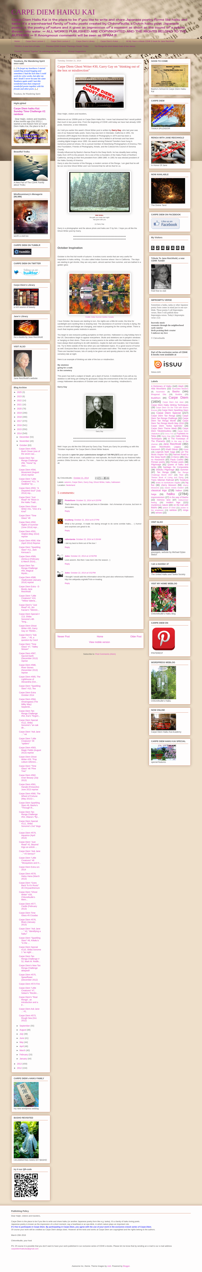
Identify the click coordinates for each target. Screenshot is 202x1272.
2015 (19, 429)
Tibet (181, 475)
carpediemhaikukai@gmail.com (24, 1249)
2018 (19, 417)
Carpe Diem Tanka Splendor (166, 426)
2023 (19, 396)
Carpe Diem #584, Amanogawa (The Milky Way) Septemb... (28, 703)
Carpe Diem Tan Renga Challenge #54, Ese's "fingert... (29, 713)
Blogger (126, 1266)
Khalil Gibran (172, 449)
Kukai (186, 449)
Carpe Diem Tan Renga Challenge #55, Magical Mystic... (28, 569)
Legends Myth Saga (165, 452)
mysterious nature (159, 505)
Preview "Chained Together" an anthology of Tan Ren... (38, 51)
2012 (19, 1068)
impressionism (158, 497)
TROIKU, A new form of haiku (27, 46)
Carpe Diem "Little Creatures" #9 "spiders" (27, 741)
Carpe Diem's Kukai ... (110, 41)
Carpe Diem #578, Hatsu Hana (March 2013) (29, 876)
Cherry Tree (169, 434)
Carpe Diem (77, 482)
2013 (19, 1064)
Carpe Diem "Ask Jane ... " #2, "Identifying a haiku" (30, 931)
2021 (19, 404)
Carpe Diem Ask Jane (173, 402)
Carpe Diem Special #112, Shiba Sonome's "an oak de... (28, 724)
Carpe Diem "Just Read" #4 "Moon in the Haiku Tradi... (29, 500)
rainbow (173, 510)
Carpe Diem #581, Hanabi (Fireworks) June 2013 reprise (29, 787)
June (22, 1038)
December (24, 437)
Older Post (135, 636)
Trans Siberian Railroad (162, 480)
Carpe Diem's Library (85, 41)
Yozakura (184, 480)
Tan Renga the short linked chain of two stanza (115, 46)
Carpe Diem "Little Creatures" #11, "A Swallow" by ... (29, 481)
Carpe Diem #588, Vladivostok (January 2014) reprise (30, 580)
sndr (109, 1266)
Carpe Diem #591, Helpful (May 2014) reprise (29, 534)
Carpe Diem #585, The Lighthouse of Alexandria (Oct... (29, 679)
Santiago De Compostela (175, 467)
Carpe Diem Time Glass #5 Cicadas (28, 914)
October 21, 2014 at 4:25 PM (88, 500)
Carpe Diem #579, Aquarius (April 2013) (27, 835)
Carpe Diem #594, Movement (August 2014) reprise (29, 472)
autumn (67, 482)
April (21, 1046)
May (21, 1042)
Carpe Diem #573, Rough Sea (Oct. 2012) (28, 1018)
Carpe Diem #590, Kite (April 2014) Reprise (29, 541)
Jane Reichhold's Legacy (166, 447)
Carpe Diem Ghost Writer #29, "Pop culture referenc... (28, 759)
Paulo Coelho (176, 459)
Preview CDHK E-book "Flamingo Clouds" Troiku (67, 46)
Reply (67, 511)
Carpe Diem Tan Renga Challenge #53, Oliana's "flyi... (29, 814)
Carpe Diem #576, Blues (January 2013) (27, 922)
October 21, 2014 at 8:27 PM (86, 520)
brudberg (69, 520)
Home (17, 41)
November (24, 441)
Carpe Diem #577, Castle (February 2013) (28, 906)
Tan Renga (162, 472)
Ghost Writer (99, 482)
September (24, 1026)
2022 (19, 400)
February (24, 1054)
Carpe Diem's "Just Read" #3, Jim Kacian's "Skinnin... (29, 607)
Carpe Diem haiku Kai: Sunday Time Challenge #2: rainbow (30, 111)
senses (159, 512)
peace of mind (169, 508)
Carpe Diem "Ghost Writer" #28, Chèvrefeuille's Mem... (28, 896)
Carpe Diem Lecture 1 (35, 41)
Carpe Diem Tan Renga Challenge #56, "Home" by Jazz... (28, 462)
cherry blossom (168, 485)
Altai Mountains (158, 388)
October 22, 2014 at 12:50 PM (84, 556)
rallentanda (70, 539)
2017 (19, 421)
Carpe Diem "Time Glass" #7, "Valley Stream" (28, 646)
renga (185, 510)
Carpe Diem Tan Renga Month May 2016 (169, 421)
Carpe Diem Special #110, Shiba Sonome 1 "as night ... (30, 949)
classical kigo (159, 490)
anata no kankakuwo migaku (168, 483)
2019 (19, 413)
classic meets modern (174, 488)
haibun (179, 490)
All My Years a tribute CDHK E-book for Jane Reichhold (150, 41)
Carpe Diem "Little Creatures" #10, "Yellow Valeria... (28, 598)
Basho (176, 391)
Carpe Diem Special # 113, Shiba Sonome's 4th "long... (29, 618)
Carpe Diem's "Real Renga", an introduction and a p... (28, 1001)
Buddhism (155, 398)
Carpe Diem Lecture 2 (60, 41)
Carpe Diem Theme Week (164, 428)
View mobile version (99, 642)
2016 (19, 425)
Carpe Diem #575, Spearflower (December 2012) (28, 977)
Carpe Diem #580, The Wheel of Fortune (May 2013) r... (29, 796)
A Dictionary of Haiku (161, 386)
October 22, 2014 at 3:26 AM (88, 539)
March (22, 1050)
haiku (108, 482)
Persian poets (177, 462)
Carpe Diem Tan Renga (163, 416)
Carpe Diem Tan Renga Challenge (169, 417)
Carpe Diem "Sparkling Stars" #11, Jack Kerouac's (29, 550)
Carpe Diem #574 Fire (29, 984)
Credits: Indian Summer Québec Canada (99, 317)
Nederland (70, 485)
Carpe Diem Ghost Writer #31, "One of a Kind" (30, 509)
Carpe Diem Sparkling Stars (175, 410)
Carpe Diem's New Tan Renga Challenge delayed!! (29, 968)
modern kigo (173, 502)
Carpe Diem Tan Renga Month (169, 419)
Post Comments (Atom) (105, 654)
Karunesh (155, 449)
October (23, 445)
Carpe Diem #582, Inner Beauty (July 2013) (28, 778)
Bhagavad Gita (158, 394)
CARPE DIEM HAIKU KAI (53, 12)
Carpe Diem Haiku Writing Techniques (169, 405)
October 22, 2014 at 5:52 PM (83, 573)
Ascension (160, 392)
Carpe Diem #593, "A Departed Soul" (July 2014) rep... (30, 490)
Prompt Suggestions (77, 51)
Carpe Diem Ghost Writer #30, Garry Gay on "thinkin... (28, 628)
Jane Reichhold (172, 444)
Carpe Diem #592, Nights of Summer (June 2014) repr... (28, 524)
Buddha (178, 394)
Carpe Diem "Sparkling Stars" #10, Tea (29, 687)
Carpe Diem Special (168, 412)
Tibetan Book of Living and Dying (167, 477)
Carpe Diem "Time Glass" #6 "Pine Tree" (27, 768)
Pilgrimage (156, 464)
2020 (19, 408)
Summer (184, 469)
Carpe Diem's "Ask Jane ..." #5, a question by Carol (28, 637)
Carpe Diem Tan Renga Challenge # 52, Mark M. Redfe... (29, 959)
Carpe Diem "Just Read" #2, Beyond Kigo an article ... (28, 844)
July (21, 1034)
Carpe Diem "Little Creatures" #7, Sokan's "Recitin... (28, 990)
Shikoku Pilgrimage (165, 469)
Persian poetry (158, 462)
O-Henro (175, 457)
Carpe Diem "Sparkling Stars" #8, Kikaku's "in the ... (29, 940)
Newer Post (64, 636)
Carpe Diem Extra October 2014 (27, 693)
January (23, 1058)
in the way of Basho (179, 497)
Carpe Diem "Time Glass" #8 (27, 516)
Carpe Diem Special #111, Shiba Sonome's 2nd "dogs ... (30, 825)
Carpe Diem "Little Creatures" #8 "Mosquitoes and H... (30, 860)
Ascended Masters (180, 389)
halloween (115, 482)
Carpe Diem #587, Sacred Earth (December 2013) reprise (28, 657)
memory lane (163, 500)
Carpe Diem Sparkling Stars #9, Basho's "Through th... (29, 805)
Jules (67, 556)
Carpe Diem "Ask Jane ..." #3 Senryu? (29, 852)
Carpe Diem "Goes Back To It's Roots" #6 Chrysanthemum (29, 885)
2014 (19, 433)
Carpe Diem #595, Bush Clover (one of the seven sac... (29, 451)
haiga (153, 494)
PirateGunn (70, 500)
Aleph (181, 386)
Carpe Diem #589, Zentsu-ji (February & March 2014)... (29, 559)
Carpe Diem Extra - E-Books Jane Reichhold (29, 589)
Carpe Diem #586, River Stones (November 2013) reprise (28, 669)
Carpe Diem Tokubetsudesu (169, 429)
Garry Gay (88, 482)
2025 (19, 392)
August (23, 1030)
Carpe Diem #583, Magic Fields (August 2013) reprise (30, 750)
